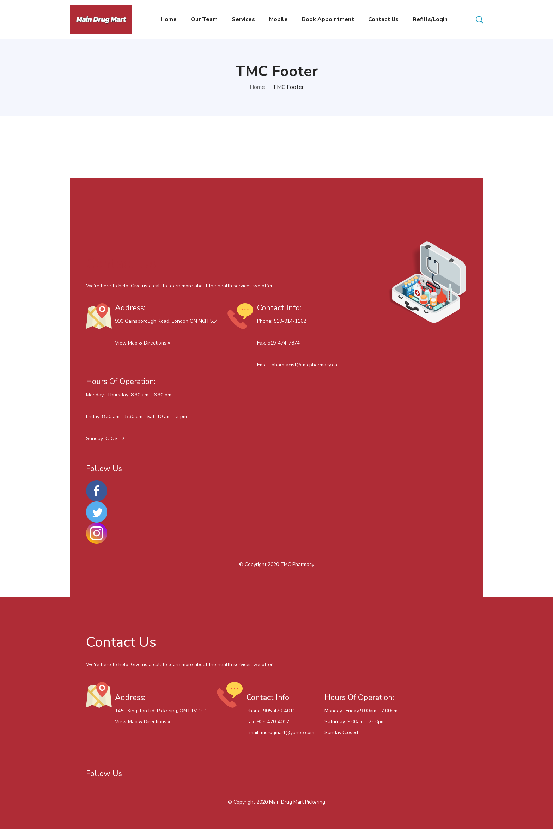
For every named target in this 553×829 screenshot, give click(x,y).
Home (257, 87)
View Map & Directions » (142, 343)
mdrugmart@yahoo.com (287, 732)
